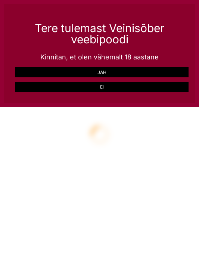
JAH (101, 72)
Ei (102, 87)
